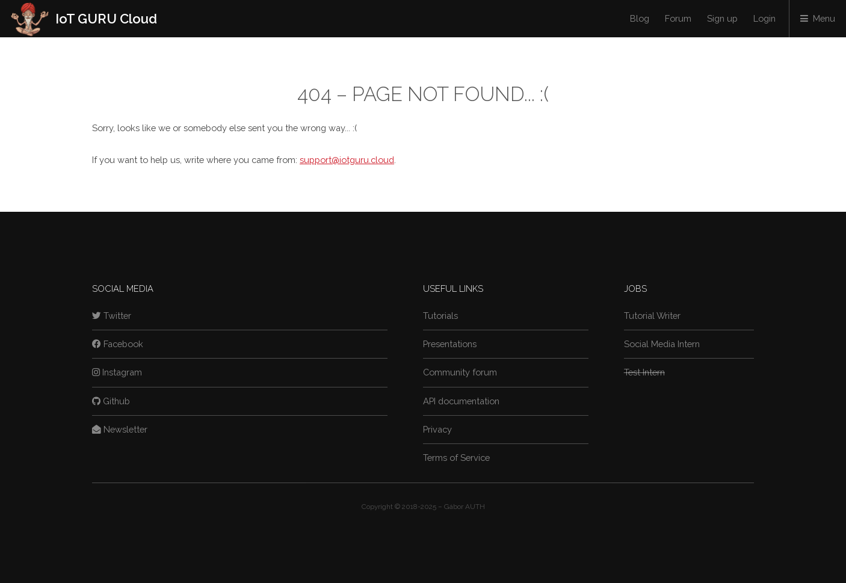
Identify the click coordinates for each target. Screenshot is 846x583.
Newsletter (119, 429)
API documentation (461, 401)
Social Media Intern (662, 344)
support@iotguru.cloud (347, 160)
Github (111, 401)
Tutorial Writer (652, 315)
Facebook (117, 344)
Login (764, 18)
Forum (678, 18)
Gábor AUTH (464, 506)
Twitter (111, 315)
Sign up (722, 18)
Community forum (460, 372)
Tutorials (440, 315)
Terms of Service (456, 457)
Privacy (437, 429)
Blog (639, 18)
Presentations (450, 344)
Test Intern (644, 372)
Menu (824, 18)
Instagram (117, 372)
